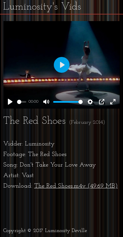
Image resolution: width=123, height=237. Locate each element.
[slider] (21, 102)
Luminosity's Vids (42, 7)
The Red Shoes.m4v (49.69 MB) (76, 186)
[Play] (10, 101)
